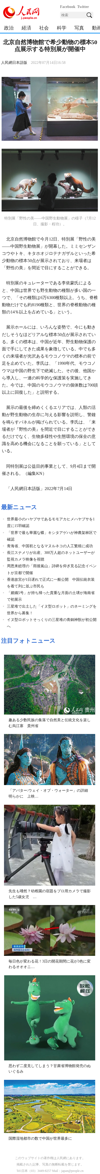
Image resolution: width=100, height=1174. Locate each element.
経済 (26, 28)
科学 (61, 28)
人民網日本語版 (14, 63)
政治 (9, 28)
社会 (44, 28)
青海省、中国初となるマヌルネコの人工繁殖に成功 (52, 546)
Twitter (83, 7)
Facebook (67, 7)
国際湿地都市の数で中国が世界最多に (40, 1138)
